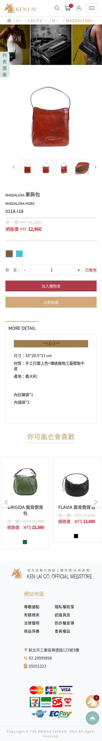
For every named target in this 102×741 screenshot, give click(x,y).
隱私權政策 (63, 606)
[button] (13, 167)
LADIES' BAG (37, 21)
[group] (25, 503)
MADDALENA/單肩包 (81, 21)
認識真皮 (65, 614)
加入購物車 (51, 286)
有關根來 (34, 614)
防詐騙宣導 (65, 622)
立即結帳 (51, 302)
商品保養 (34, 631)
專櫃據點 (32, 606)
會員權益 (65, 631)
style (19, 21)
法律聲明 (34, 622)
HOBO (56, 21)
